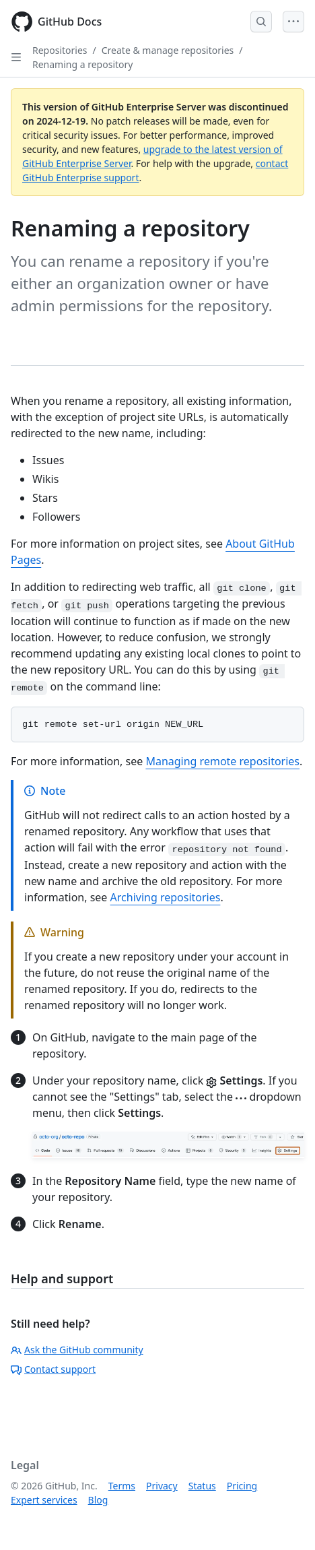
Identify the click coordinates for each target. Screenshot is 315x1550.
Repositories (60, 50)
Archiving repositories (165, 897)
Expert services (44, 1499)
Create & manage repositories (168, 50)
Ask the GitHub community (77, 1349)
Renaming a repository (82, 64)
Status (202, 1485)
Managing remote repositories (222, 761)
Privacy (162, 1485)
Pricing (242, 1485)
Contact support (53, 1369)
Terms (121, 1485)
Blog (98, 1499)
